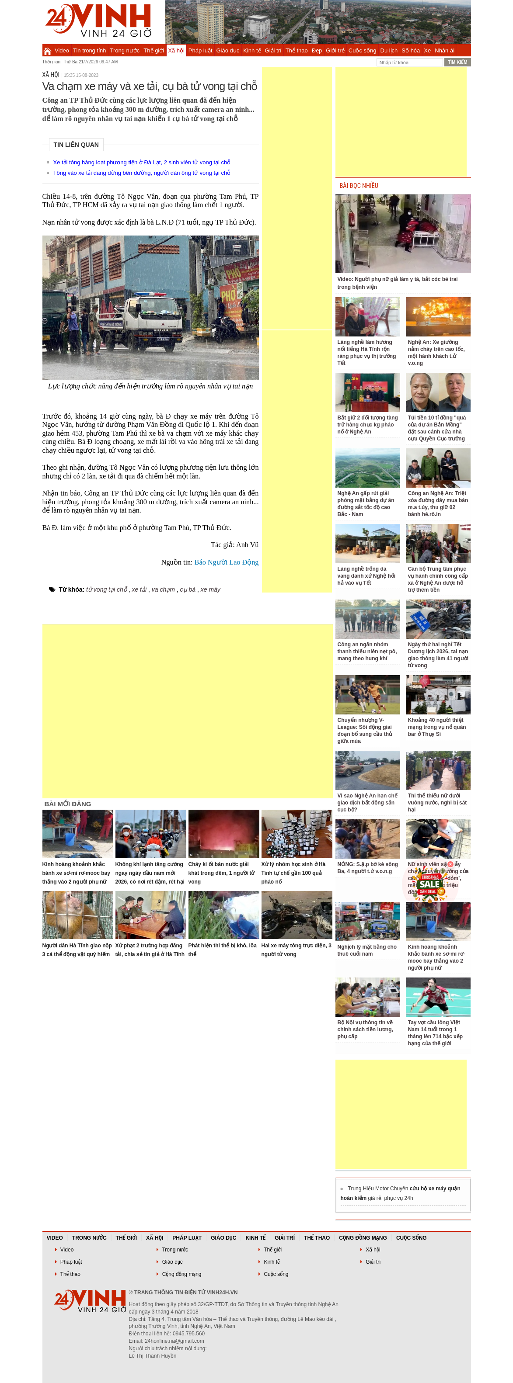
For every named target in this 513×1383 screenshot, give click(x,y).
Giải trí (273, 50)
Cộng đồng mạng (363, 1238)
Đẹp (317, 50)
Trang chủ (47, 50)
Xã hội (176, 50)
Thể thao (297, 50)
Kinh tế (252, 50)
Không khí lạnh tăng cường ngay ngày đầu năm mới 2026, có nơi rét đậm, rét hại (150, 873)
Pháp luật (200, 50)
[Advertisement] (297, 198)
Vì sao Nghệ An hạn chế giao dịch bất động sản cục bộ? (368, 803)
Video (62, 50)
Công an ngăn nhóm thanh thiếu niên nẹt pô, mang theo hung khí (367, 651)
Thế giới (153, 50)
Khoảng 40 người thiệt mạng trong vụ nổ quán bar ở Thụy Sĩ (437, 727)
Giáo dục (228, 50)
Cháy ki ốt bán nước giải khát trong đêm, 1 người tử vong (221, 873)
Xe (427, 50)
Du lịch (389, 50)
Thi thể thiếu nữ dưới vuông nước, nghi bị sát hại (437, 803)
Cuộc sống (363, 50)
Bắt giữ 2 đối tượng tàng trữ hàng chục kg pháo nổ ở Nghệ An (368, 425)
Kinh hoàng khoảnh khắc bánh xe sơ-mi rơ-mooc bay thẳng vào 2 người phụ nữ (76, 873)
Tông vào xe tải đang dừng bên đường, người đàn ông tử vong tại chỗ (142, 173)
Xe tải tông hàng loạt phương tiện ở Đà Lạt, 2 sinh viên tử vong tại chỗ (142, 162)
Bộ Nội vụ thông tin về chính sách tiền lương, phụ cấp (365, 1029)
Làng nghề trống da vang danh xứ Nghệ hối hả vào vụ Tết (367, 576)
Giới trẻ (335, 50)
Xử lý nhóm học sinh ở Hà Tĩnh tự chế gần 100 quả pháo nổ (294, 873)
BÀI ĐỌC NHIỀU (359, 186)
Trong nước (125, 50)
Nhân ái (444, 50)
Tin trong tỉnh (89, 50)
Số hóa (410, 50)
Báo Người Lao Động (227, 562)
